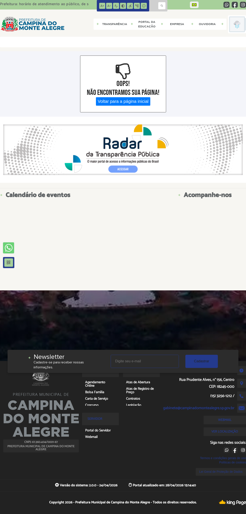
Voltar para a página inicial (123, 101)
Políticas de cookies (232, 462)
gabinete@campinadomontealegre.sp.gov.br (198, 408)
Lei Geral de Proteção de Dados (221, 471)
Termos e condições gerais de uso (223, 458)
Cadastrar (201, 361)
